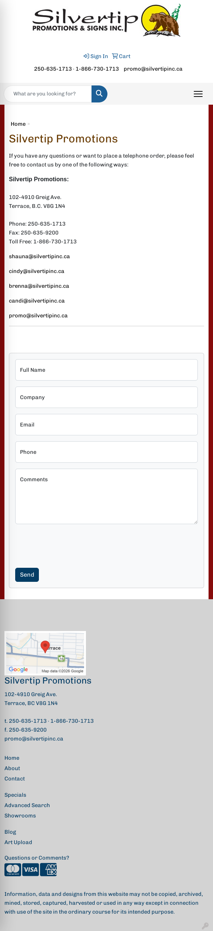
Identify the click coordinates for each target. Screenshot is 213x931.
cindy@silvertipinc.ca (36, 271)
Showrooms (20, 815)
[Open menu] (198, 94)
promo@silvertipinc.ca (153, 68)
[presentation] (71, 544)
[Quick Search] (48, 93)
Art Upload (18, 842)
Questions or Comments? (36, 857)
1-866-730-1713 (97, 68)
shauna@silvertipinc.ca (39, 256)
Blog (10, 832)
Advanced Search (27, 805)
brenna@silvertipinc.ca (39, 286)
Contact (14, 778)
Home (18, 124)
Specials (15, 795)
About (12, 768)
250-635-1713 (53, 68)
